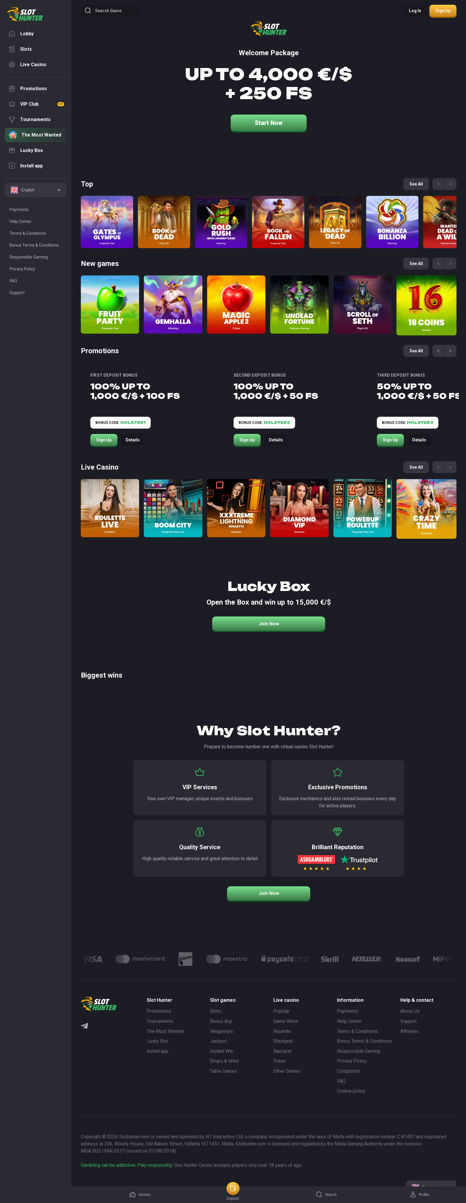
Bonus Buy (221, 1021)
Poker (279, 1061)
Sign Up (103, 440)
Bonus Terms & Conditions (364, 1041)
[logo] (25, 14)
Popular (281, 1011)
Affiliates (409, 1031)
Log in (415, 10)
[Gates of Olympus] (107, 222)
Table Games (223, 1071)
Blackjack (283, 1041)
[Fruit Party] (110, 304)
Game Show (285, 1021)
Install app (158, 1051)
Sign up (443, 10)
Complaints (348, 1071)
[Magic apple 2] (236, 304)
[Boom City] (173, 508)
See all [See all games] (416, 184)
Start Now (269, 122)
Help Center (349, 1021)
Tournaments (160, 1021)
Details (133, 440)
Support (408, 1021)
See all (416, 350)
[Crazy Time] (426, 509)
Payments (347, 1011)
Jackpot (218, 1041)
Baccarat (282, 1051)
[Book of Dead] (164, 222)
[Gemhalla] (173, 304)
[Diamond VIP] (299, 508)
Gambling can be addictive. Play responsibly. (127, 1165)
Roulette (282, 1031)
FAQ (341, 1081)
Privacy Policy (352, 1061)
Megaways (221, 1031)
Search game (103, 10)
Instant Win (221, 1051)
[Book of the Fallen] (278, 222)
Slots (215, 1011)
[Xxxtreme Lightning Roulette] (236, 508)
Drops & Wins (224, 1061)
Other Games (286, 1071)
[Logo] (140, 959)
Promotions (159, 1011)
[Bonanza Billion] (392, 222)
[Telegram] (84, 1026)
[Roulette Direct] (110, 508)
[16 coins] (426, 305)
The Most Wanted (165, 1031)
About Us (409, 1011)
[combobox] (36, 190)
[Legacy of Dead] (335, 222)
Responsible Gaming (358, 1051)
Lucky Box (157, 1041)
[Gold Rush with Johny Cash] (221, 222)
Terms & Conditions (357, 1031)
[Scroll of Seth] (362, 304)
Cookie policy (351, 1091)
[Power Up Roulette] (362, 508)
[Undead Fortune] (299, 304)
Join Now (269, 624)
